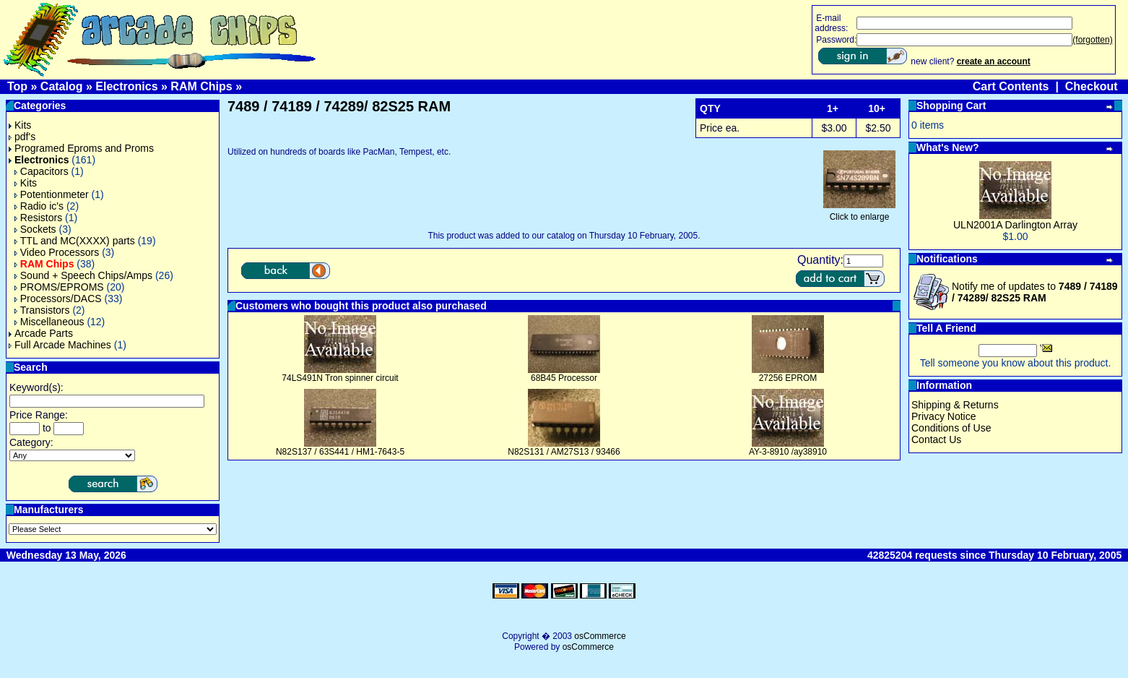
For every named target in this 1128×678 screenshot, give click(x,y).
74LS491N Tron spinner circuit (340, 378)
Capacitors (41, 171)
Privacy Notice (943, 416)
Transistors (42, 310)
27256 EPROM (788, 378)
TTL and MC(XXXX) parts (74, 240)
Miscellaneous (49, 321)
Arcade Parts (41, 333)
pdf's (22, 136)
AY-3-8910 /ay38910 (788, 452)
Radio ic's (39, 206)
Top (17, 86)
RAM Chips (201, 86)
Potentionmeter (51, 194)
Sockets (35, 229)
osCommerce (599, 636)
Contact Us (936, 439)
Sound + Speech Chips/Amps (83, 275)
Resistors (38, 217)
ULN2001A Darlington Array (1015, 225)
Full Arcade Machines (60, 345)
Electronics (126, 86)
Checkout (1091, 86)
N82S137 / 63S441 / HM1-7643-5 (340, 452)
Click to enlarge (859, 213)
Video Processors (56, 252)
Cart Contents (1011, 86)
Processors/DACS (58, 298)
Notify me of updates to (1035, 292)
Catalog (61, 86)
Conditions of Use (951, 428)
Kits (20, 125)
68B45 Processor (564, 378)
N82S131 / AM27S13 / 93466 (564, 452)
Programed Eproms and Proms (81, 148)
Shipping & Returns (955, 405)
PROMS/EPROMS (59, 287)
